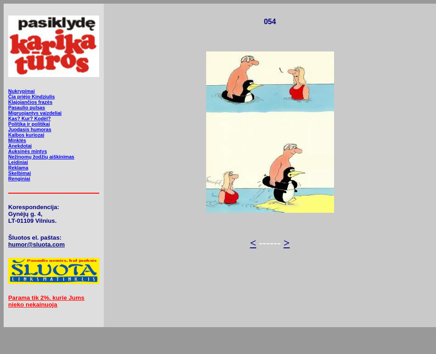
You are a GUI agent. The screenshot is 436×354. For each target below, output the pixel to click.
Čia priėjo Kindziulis (31, 96)
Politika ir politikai (29, 124)
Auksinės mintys (27, 151)
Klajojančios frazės (30, 102)
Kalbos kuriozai (26, 135)
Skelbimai (19, 173)
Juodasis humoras (29, 129)
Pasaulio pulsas (26, 107)
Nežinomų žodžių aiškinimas (41, 156)
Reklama (18, 167)
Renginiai (19, 178)
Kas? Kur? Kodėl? (29, 118)
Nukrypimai (21, 91)
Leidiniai (18, 162)
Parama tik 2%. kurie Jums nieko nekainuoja (46, 301)
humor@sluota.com (36, 244)
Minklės (17, 140)
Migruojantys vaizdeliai (34, 113)
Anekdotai (20, 146)
